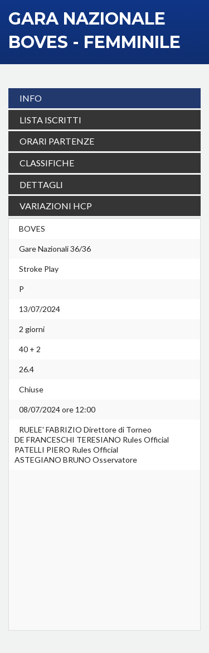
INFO (31, 98)
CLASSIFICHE (47, 162)
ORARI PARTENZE (57, 141)
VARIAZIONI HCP (56, 205)
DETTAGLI (41, 184)
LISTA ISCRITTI (50, 119)
